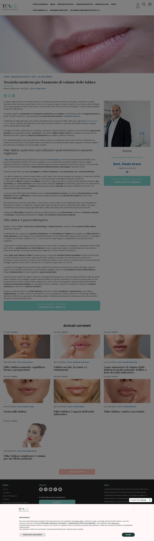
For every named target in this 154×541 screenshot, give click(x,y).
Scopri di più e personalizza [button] (32, 534)
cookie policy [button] (115, 523)
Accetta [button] (128, 534)
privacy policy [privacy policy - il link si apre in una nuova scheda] (79, 521)
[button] (133, 510)
